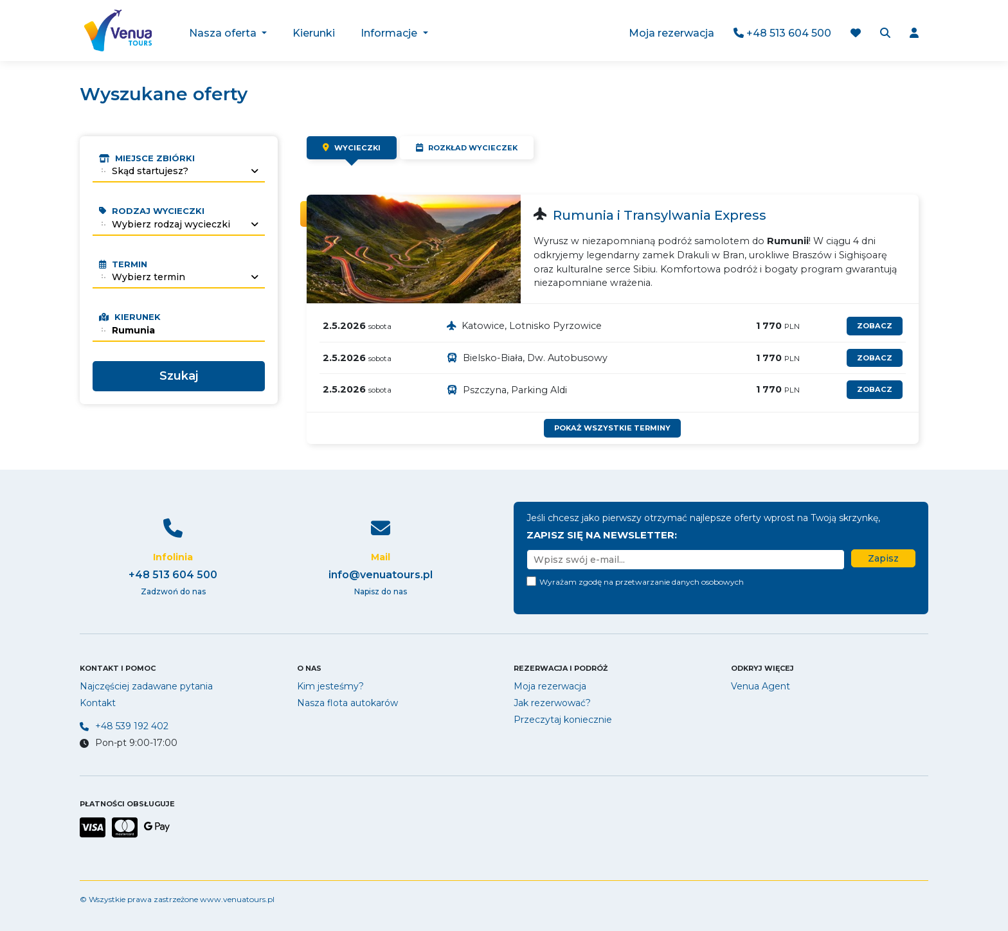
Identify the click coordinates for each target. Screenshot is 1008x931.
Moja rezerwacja (671, 33)
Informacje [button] (390, 33)
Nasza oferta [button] (225, 33)
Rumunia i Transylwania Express (659, 215)
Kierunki (314, 33)
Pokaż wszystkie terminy (612, 427)
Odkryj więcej (762, 668)
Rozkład (467, 147)
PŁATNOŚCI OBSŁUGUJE (127, 803)
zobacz (874, 325)
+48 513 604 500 (782, 33)
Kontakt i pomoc (118, 668)
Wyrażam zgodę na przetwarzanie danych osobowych (641, 582)
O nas (309, 668)
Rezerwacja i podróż (561, 668)
